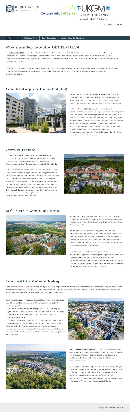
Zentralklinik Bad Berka (17, 155)
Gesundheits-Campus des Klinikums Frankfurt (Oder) (91, 94)
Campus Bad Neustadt (81, 216)
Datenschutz (107, 24)
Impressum (119, 24)
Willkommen (14, 38)
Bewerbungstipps (49, 38)
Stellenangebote (30, 38)
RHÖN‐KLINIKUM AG (16, 53)
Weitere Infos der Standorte (72, 38)
